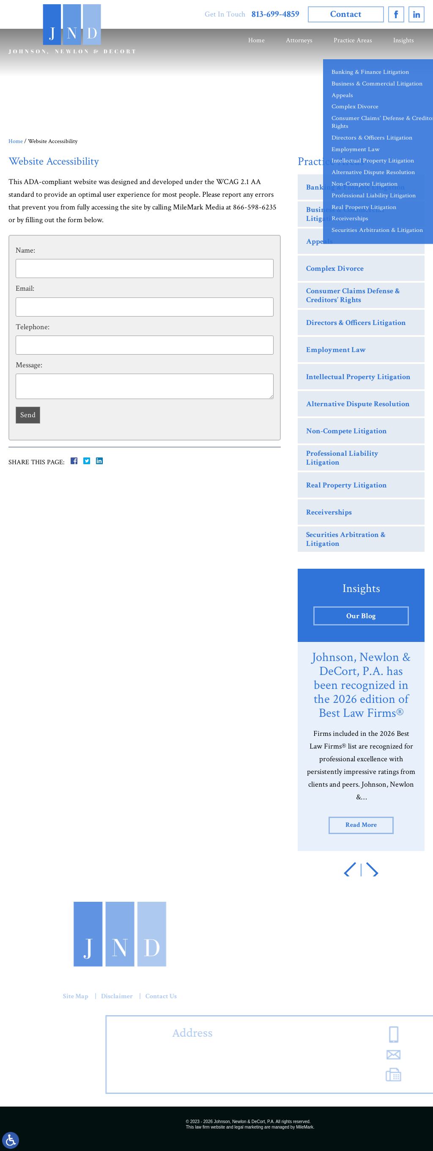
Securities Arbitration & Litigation (346, 539)
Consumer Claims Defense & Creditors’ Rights (353, 295)
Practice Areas (353, 40)
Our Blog (361, 616)
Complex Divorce (335, 268)
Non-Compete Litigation (346, 431)
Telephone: (32, 327)
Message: (29, 365)
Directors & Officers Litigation (356, 323)
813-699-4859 (275, 14)
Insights (403, 40)
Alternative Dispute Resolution (358, 404)
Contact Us (55, 996)
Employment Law (336, 350)
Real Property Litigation (346, 485)
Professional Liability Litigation (342, 458)
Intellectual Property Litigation (358, 377)
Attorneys (299, 40)
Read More (361, 825)
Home (256, 40)
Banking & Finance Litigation (355, 187)
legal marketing (249, 1127)
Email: (25, 288)
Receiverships (329, 512)
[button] (355, 873)
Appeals (319, 241)
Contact (346, 14)
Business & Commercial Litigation (345, 214)
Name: (25, 250)
